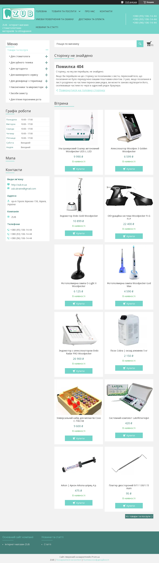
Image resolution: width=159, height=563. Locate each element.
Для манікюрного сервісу (24, 74)
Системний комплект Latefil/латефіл (129, 418)
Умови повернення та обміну (55, 19)
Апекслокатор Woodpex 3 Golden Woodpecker (129, 150)
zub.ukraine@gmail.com (23, 188)
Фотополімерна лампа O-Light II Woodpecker (78, 285)
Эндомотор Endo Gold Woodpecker (79, 215)
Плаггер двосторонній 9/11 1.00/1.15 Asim (129, 487)
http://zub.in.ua (19, 184)
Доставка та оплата (91, 19)
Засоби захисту (19, 93)
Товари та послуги (64, 11)
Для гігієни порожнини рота (26, 99)
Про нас (90, 11)
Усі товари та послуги (138, 516)
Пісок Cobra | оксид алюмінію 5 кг (128, 350)
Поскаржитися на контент (68, 559)
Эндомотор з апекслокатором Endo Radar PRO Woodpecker (78, 352)
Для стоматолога (20, 56)
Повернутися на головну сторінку (82, 90)
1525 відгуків (131, 2)
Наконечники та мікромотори (27, 87)
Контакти (106, 11)
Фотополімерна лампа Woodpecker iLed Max (129, 285)
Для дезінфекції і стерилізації (26, 80)
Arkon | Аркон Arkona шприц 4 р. (79, 485)
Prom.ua (96, 557)
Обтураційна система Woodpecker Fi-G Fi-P (129, 217)
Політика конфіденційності (96, 559)
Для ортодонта (19, 68)
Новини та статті (47, 27)
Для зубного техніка (22, 62)
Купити (80, 168)
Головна (41, 11)
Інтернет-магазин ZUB (17, 544)
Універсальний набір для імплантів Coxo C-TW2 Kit (79, 419)
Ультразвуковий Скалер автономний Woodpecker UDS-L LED (78, 150)
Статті (47, 544)
